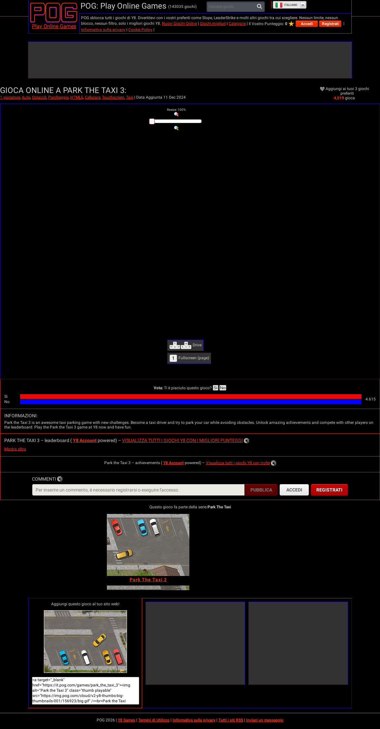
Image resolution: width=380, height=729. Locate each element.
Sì (215, 387)
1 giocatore (10, 97)
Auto (26, 97)
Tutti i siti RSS (230, 720)
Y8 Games (126, 720)
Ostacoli (39, 97)
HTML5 (76, 97)
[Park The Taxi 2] (148, 545)
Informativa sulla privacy (103, 29)
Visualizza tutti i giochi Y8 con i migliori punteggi (182, 440)
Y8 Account (85, 440)
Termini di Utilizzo (154, 720)
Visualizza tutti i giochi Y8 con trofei (238, 462)
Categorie (237, 23)
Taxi (129, 97)
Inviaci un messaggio (264, 720)
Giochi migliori (213, 23)
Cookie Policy (140, 29)
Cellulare (92, 97)
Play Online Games (54, 26)
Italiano (286, 5)
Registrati (330, 23)
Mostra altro (15, 449)
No (223, 387)
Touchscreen (113, 97)
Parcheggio (58, 97)
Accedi (307, 23)
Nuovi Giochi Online (179, 23)
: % (176, 109)
